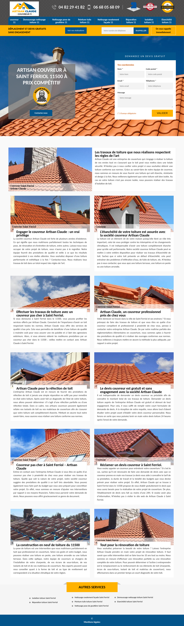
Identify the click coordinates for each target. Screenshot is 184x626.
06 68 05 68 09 (106, 7)
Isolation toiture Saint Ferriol (44, 598)
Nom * (120, 69)
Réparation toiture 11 (131, 21)
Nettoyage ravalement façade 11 (108, 21)
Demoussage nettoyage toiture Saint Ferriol (135, 597)
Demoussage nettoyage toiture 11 (34, 21)
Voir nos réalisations (76, 30)
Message (121, 92)
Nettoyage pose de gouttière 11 (61, 21)
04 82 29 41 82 (72, 7)
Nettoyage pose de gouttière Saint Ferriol (91, 606)
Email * (121, 81)
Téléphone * (151, 81)
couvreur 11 (14, 21)
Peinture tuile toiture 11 (84, 21)
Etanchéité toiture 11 (167, 21)
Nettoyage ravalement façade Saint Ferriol (92, 597)
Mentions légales (92, 622)
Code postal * (151, 69)
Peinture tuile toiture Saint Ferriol (88, 601)
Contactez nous (41, 113)
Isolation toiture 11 (149, 21)
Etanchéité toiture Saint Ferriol (130, 601)
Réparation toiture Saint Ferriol (45, 602)
